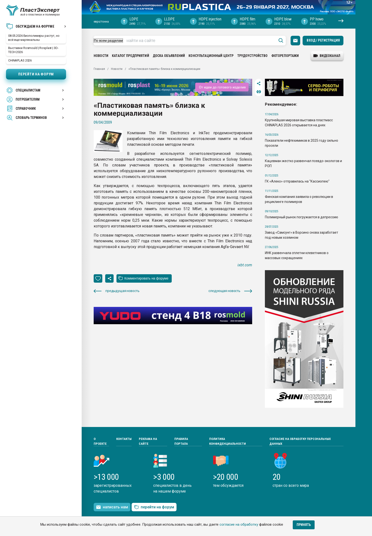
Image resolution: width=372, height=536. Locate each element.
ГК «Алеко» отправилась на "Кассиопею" (297, 181)
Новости (101, 56)
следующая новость (230, 291)
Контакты (124, 439)
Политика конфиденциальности (227, 441)
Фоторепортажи (285, 56)
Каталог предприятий (130, 56)
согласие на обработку (239, 524)
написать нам (112, 507)
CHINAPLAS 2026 (20, 60)
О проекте (100, 441)
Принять (304, 525)
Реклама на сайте (148, 441)
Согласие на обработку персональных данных (300, 441)
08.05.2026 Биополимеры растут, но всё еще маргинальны (34, 38)
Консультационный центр (211, 56)
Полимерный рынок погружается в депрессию (301, 217)
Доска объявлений (169, 56)
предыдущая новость (116, 291)
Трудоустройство (252, 56)
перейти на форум (154, 507)
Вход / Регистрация (323, 40)
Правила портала (181, 441)
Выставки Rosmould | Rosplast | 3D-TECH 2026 (33, 50)
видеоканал (326, 56)
